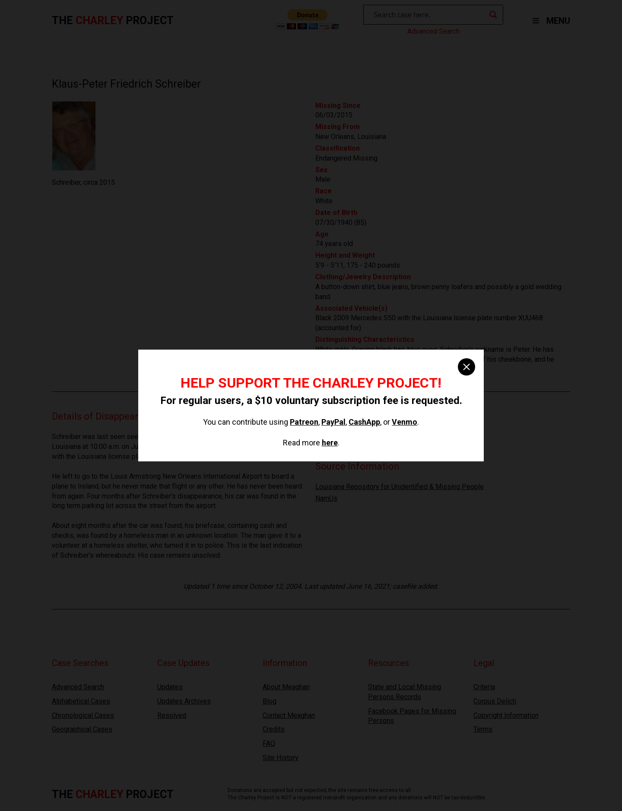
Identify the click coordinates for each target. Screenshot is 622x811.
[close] (466, 367)
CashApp (364, 421)
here (330, 442)
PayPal (333, 421)
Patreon (304, 421)
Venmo (404, 421)
